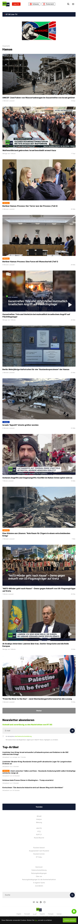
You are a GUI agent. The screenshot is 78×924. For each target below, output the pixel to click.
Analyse (39, 819)
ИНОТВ (39, 828)
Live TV (16, 4)
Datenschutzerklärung (39, 870)
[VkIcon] (37, 902)
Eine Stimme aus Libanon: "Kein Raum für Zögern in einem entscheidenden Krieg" (36, 534)
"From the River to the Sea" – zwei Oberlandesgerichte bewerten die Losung (37, 699)
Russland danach (39, 847)
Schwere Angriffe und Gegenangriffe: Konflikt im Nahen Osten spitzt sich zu (37, 478)
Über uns (39, 876)
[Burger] (73, 4)
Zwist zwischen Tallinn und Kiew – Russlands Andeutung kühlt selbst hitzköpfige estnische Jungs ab (38, 772)
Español (42, 914)
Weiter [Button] (39, 711)
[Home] (6, 4)
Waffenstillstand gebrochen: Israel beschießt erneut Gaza (29, 150)
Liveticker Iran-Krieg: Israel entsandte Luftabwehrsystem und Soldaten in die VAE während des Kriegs (35, 753)
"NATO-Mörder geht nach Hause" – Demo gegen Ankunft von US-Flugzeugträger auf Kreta (38, 589)
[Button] (72, 730)
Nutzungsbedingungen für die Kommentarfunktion (39, 879)
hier (36, 920)
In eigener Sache (39, 883)
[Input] (39, 730)
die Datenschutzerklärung (23, 736)
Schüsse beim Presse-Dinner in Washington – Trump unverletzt (28, 780)
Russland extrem (39, 854)
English (19, 914)
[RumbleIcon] (40, 902)
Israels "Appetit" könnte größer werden (20, 425)
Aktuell (39, 816)
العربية (35, 914)
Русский (27, 914)
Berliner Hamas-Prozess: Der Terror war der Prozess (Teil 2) (30, 206)
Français (50, 914)
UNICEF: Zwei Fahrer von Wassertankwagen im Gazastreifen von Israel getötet (38, 98)
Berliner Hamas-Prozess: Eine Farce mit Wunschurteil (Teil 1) (30, 262)
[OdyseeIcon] (44, 902)
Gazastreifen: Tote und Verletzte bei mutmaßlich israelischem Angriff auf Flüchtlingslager (36, 315)
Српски (59, 914)
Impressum (39, 867)
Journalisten (39, 886)
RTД (39, 831)
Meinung (39, 822)
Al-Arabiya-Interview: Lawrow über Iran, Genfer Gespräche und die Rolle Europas (35, 645)
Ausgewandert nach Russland (39, 851)
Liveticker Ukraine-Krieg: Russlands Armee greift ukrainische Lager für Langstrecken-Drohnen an (37, 763)
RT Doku (39, 857)
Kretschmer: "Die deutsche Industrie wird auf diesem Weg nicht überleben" (32, 788)
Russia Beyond (39, 838)
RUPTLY (39, 834)
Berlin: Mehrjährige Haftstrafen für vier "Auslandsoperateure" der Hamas (35, 369)
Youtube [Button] (39, 807)
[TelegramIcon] (33, 902)
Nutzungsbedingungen (39, 873)
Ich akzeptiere (19, 736)
